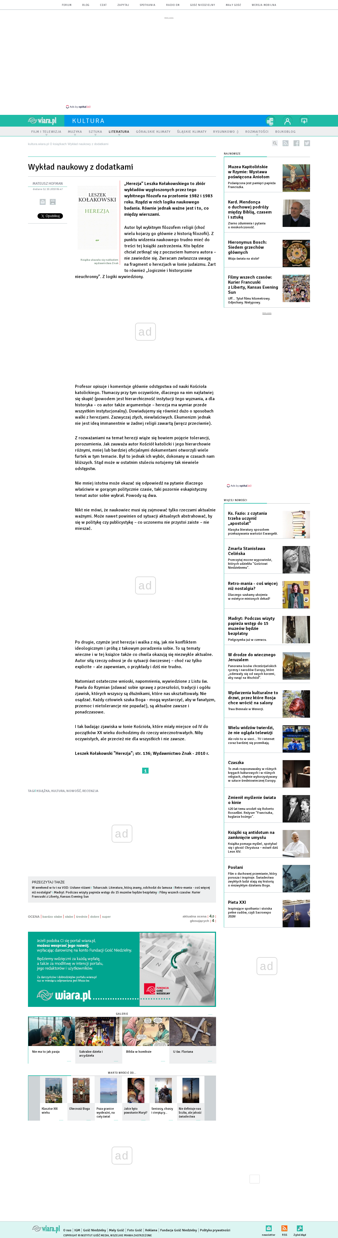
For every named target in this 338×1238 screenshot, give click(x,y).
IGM (77, 1227)
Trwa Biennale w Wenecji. (246, 701)
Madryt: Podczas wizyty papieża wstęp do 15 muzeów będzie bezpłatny (105, 889)
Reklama (151, 1227)
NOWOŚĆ (73, 788)
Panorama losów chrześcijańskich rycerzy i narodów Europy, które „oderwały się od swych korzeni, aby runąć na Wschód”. (252, 664)
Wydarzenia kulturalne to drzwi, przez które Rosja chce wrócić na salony (253, 689)
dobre (94, 913)
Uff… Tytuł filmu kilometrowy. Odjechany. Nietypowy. (249, 297)
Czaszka (236, 754)
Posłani (235, 859)
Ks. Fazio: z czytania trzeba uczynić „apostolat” (247, 510)
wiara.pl (46, 118)
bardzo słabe (52, 913)
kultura (88, 117)
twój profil (288, 118)
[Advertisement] (169, 62)
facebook (296, 140)
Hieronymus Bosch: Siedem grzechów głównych (247, 244)
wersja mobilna (264, 5)
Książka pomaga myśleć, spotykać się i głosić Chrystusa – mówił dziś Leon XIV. (253, 840)
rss (285, 140)
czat (103, 5)
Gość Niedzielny (202, 5)
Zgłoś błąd (300, 1224)
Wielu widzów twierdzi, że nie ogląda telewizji (251, 722)
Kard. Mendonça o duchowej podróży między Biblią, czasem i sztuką (250, 206)
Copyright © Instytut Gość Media (86, 1232)
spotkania (148, 5)
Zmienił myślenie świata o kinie (252, 792)
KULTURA (58, 788)
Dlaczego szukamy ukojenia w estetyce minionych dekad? (249, 589)
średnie (81, 913)
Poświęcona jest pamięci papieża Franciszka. (252, 182)
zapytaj (123, 5)
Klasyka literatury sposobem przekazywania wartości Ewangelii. (253, 524)
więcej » (69, 1055)
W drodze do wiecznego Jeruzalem (252, 649)
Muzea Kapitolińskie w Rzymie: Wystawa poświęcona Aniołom (248, 168)
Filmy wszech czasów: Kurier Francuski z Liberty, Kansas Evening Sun (253, 282)
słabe (69, 913)
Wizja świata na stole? (243, 255)
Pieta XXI (237, 894)
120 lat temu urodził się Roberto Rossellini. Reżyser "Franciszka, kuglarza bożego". (251, 805)
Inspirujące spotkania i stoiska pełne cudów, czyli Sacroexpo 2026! (250, 904)
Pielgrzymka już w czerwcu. (247, 632)
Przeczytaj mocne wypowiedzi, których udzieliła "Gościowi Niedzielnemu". (250, 556)
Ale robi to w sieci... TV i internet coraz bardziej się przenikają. (251, 733)
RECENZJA (90, 788)
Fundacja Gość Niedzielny (178, 1227)
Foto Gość (134, 1227)
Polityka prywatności (215, 1227)
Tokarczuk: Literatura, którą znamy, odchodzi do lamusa (132, 885)
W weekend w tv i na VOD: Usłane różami (61, 885)
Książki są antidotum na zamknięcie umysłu (251, 827)
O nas (67, 1227)
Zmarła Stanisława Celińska (246, 543)
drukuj (53, 199)
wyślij (43, 199)
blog (86, 5)
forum (67, 5)
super (106, 913)
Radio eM (173, 5)
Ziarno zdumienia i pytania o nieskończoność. (247, 222)
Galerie (122, 1010)
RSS (284, 1224)
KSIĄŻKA (43, 788)
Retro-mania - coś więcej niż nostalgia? (253, 578)
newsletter (268, 1224)
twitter (307, 140)
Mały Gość (233, 5)
